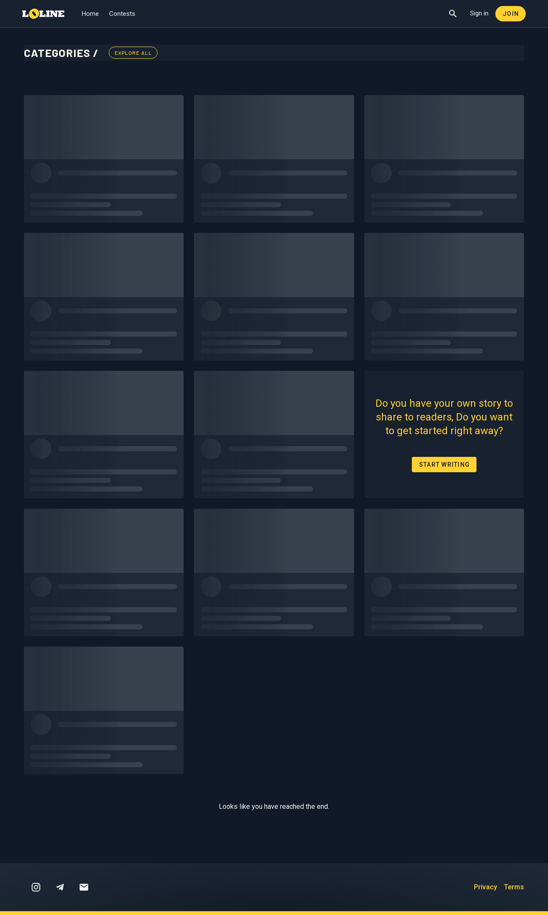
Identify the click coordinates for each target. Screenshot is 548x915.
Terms (514, 887)
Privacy (485, 887)
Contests (122, 14)
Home (90, 14)
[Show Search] (453, 13)
